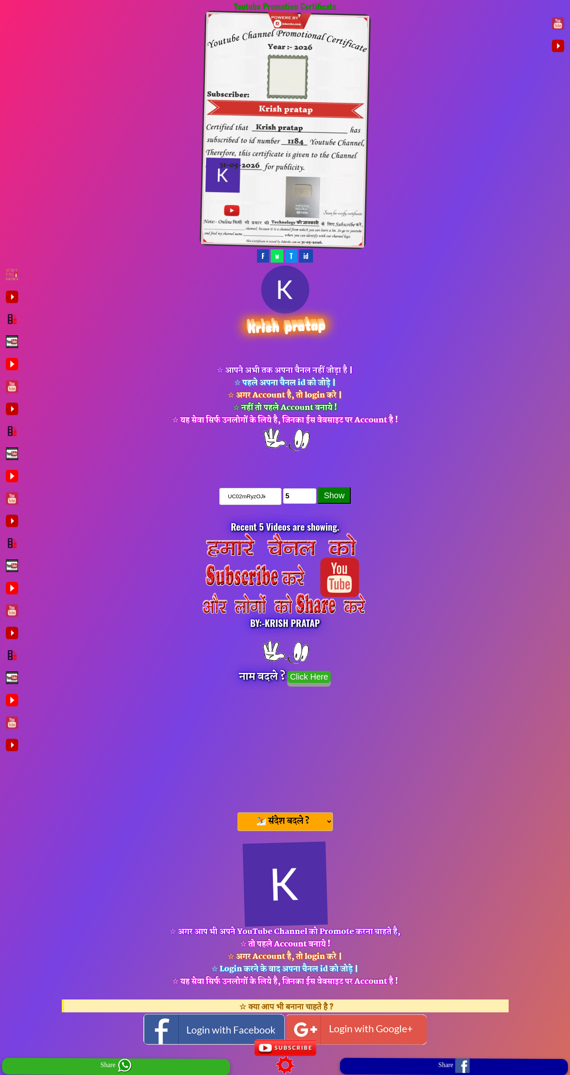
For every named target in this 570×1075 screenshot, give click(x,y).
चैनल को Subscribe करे (285, 464)
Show (334, 495)
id (305, 256)
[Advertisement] (285, 747)
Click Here (309, 676)
